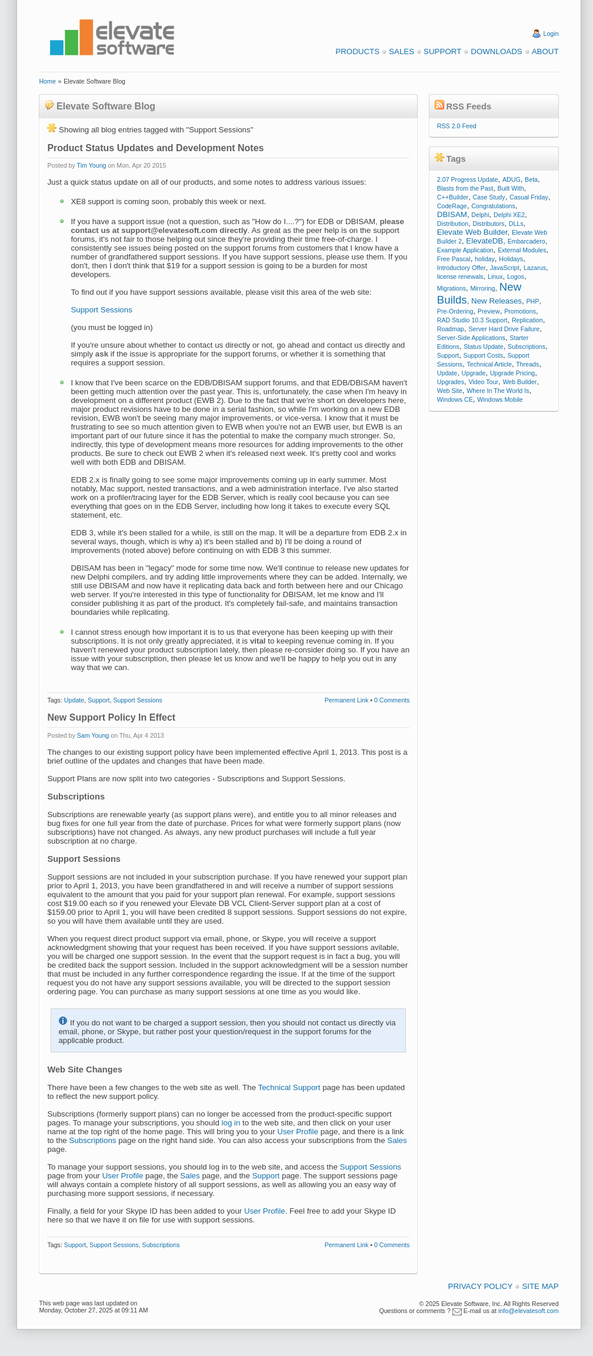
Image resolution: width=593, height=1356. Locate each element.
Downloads (496, 51)
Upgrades (450, 381)
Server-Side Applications (471, 337)
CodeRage (452, 205)
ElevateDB (484, 240)
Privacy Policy (480, 1286)
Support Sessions (101, 309)
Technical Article (489, 364)
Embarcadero (526, 241)
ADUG (511, 179)
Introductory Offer (461, 267)
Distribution (452, 223)
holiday (485, 258)
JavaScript (504, 267)
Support (442, 51)
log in (231, 1122)
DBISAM (452, 214)
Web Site (449, 390)
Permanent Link (347, 700)
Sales (401, 51)
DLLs (516, 223)
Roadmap (450, 328)
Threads (527, 364)
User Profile (297, 1131)
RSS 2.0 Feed (457, 125)
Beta (531, 179)
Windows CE (455, 399)
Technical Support (289, 1087)
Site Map (540, 1286)
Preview (489, 311)
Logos (515, 276)
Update (74, 700)
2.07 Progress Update (467, 179)
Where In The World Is (498, 390)
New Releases (496, 300)
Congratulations (493, 205)
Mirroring (482, 288)
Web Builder (519, 381)
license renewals (460, 276)
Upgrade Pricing (512, 373)
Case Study (489, 197)
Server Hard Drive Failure (503, 328)
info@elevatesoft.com (528, 1310)
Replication (527, 320)
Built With (511, 188)
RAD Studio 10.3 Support (472, 320)
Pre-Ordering (455, 311)
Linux (495, 276)
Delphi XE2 (509, 214)
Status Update (484, 346)
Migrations (451, 288)
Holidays (511, 258)
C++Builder (452, 197)
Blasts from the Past (465, 188)
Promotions (520, 311)
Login (551, 33)
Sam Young (93, 735)
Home (47, 81)
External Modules (522, 250)
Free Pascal (454, 258)
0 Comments (391, 700)
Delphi (480, 214)
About (545, 51)
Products (357, 51)
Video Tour (483, 381)
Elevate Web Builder (472, 232)
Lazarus (535, 267)
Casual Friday (528, 197)
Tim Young (91, 165)
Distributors (489, 223)
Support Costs (484, 355)
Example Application (465, 250)
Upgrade (474, 373)
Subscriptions (92, 1140)
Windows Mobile (500, 399)
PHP (532, 301)
